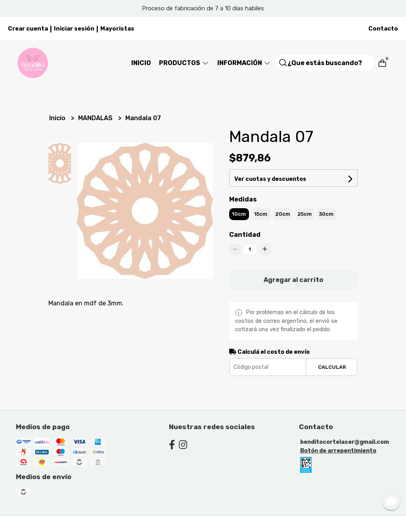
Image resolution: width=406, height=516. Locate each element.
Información (244, 63)
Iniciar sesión (74, 28)
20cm (282, 214)
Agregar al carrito (293, 280)
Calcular (332, 367)
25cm (304, 214)
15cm (260, 214)
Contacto (383, 28)
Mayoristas (117, 28)
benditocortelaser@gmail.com (344, 442)
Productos (184, 63)
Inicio (141, 63)
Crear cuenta (28, 28)
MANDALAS (96, 118)
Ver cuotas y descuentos (270, 179)
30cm (326, 214)
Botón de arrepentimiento (338, 450)
